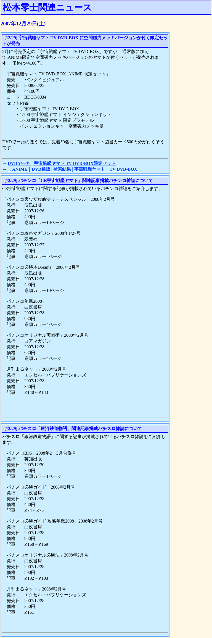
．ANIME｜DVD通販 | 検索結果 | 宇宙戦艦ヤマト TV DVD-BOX (72, 169)
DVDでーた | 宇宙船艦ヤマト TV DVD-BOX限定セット (62, 163)
